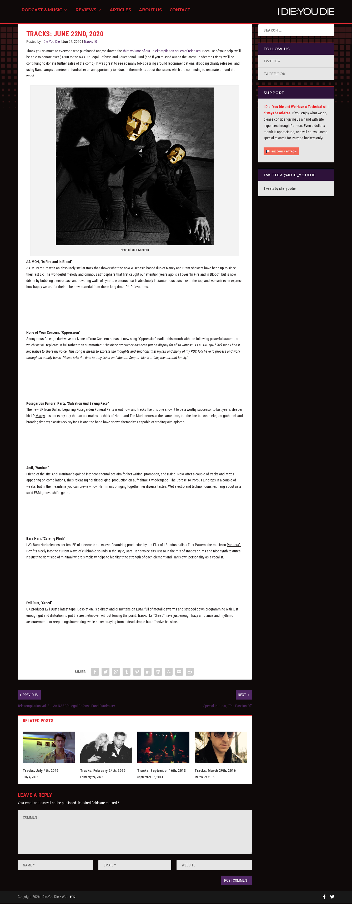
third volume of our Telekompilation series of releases (161, 54)
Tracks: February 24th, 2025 (103, 774)
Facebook (274, 77)
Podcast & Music (42, 13)
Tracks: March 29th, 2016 (215, 774)
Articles (120, 13)
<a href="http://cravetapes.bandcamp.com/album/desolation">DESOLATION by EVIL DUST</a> (134, 644)
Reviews (86, 13)
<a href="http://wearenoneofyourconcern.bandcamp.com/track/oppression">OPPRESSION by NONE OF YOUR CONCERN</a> (134, 380)
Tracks (88, 45)
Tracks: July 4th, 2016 (41, 774)
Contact (180, 13)
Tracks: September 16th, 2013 (161, 774)
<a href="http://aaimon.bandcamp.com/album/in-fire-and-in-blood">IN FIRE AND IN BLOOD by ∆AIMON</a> (134, 309)
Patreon (296, 129)
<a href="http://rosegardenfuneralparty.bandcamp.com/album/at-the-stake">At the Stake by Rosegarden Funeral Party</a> (134, 444)
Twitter (272, 64)
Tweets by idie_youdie (280, 191)
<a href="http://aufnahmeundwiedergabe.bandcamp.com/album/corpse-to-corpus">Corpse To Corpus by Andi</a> (134, 515)
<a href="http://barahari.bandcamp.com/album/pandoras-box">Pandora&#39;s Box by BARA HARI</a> (134, 579)
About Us (150, 13)
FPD (72, 900)
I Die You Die (51, 45)
